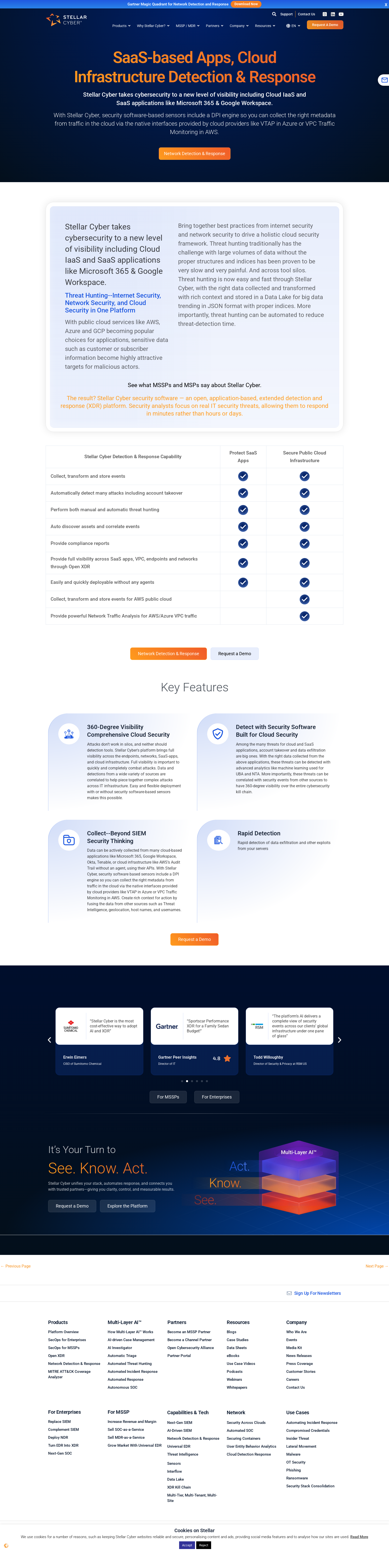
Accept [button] (187, 1545)
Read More (359, 1537)
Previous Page (15, 1266)
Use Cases (297, 1412)
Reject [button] (203, 1545)
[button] (274, 14)
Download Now (246, 4)
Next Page (377, 1266)
